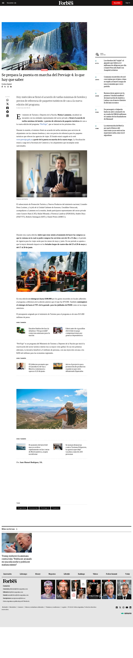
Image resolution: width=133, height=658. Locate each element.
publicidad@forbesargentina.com (18, 589)
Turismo (55, 508)
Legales (64, 607)
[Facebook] (117, 607)
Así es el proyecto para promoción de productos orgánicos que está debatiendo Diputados (75, 368)
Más (113, 54)
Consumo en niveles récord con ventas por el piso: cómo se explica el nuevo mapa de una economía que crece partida (115, 81)
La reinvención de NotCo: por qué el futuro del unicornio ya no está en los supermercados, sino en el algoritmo (114, 130)
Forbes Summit (111, 574)
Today (127, 574)
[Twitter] (120, 607)
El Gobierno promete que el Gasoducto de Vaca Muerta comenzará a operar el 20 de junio (38, 368)
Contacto (20, 607)
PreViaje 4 (45, 508)
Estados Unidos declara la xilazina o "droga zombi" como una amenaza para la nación (39, 332)
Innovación (7, 574)
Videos (95, 574)
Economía (33, 508)
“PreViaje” (44, 124)
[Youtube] (127, 607)
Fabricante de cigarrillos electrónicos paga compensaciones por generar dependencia (75, 332)
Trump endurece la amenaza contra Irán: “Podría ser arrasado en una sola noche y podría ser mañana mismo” (17, 560)
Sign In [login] (128, 3)
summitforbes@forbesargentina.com (18, 595)
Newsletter (12, 607)
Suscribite (117, 3)
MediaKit (5, 607)
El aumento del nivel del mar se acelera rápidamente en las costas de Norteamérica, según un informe (39, 449)
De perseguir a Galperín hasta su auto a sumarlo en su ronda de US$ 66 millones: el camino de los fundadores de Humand (115, 114)
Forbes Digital (7, 84)
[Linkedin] (130, 607)
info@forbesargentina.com (15, 592)
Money (37, 574)
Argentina (22, 508)
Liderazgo (23, 574)
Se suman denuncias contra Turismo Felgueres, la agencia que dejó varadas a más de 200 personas (76, 449)
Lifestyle (67, 574)
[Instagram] (123, 607)
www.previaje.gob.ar (24, 140)
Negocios (52, 574)
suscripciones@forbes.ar (18, 598)
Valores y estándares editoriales (34, 607)
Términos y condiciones (53, 607)
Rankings (81, 574)
